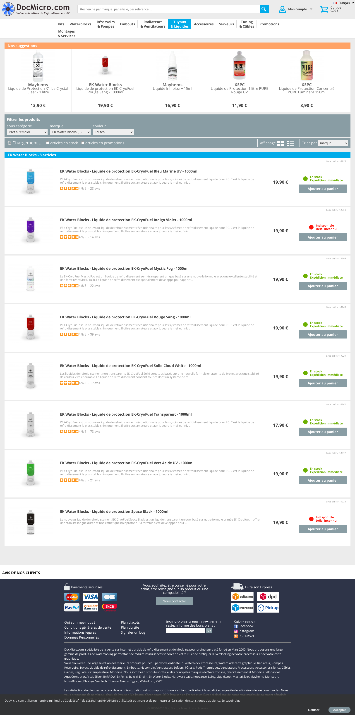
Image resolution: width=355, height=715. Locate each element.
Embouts (133, 667)
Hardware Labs (182, 677)
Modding (116, 672)
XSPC (159, 681)
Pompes (277, 663)
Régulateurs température (92, 672)
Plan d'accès (130, 622)
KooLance (200, 677)
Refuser (313, 710)
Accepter (339, 710)
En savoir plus (231, 700)
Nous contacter (174, 601)
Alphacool (273, 672)
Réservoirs (71, 667)
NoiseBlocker (73, 681)
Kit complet (148, 667)
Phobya (88, 681)
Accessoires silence (267, 667)
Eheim (143, 677)
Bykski (133, 677)
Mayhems (257, 677)
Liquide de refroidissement (107, 667)
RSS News (244, 636)
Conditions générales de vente (87, 627)
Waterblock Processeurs (201, 663)
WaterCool (147, 681)
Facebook (244, 626)
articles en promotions (104, 142)
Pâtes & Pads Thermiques (202, 667)
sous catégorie (19, 125)
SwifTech (101, 681)
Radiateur (263, 663)
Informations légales (80, 632)
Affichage (268, 142)
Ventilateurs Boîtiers (170, 667)
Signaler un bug (133, 632)
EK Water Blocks (159, 677)
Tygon (134, 681)
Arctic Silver (94, 677)
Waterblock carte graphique (237, 663)
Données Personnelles (81, 637)
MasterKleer (241, 677)
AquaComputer (74, 677)
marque (56, 125)
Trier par (309, 142)
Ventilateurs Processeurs (237, 667)
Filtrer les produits (23, 119)
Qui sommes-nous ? (79, 622)
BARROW (109, 677)
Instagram (244, 631)
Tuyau (84, 667)
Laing (211, 677)
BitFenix (122, 677)
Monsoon (271, 677)
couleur (99, 125)
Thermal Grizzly (118, 681)
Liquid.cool (224, 677)
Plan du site (130, 627)
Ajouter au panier (323, 188)
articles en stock (64, 142)
